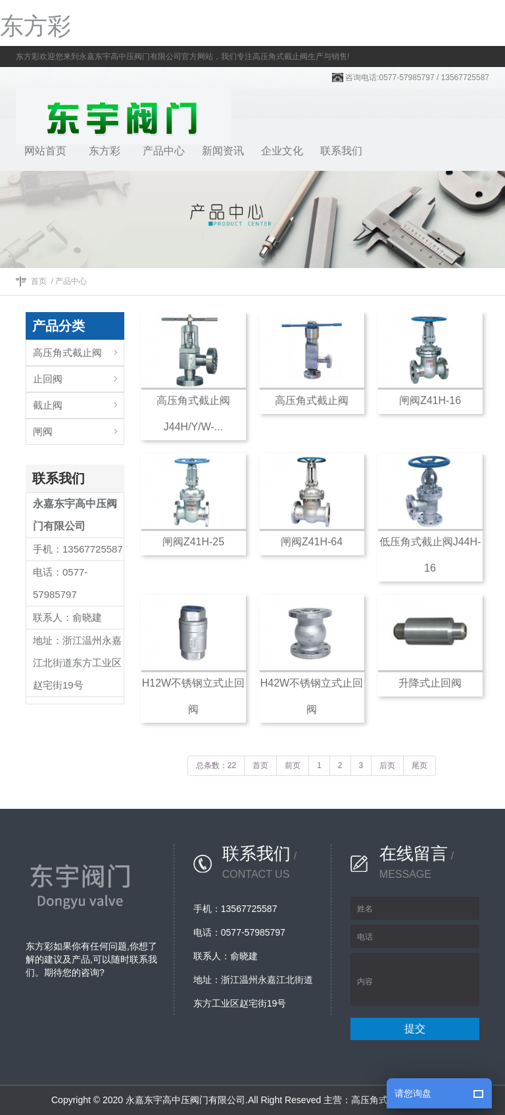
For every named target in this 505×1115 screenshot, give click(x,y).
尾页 (419, 765)
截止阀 (47, 405)
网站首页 (45, 150)
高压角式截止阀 (67, 352)
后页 (387, 765)
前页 (293, 765)
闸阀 (43, 431)
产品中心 (164, 150)
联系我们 (341, 150)
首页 (39, 281)
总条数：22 (216, 765)
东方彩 (35, 25)
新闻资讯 (223, 150)
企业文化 (282, 150)
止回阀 (47, 378)
